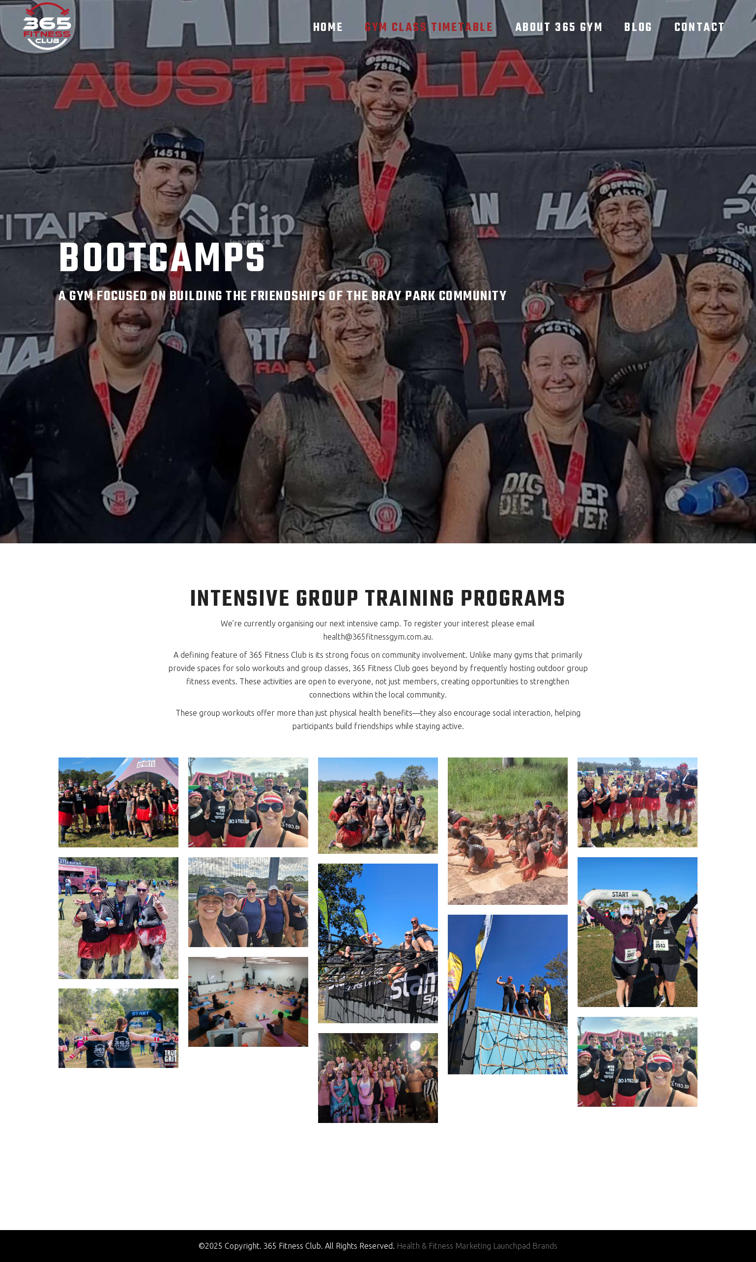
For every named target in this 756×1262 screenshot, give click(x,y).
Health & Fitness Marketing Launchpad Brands (477, 1245)
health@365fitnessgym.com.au (377, 636)
